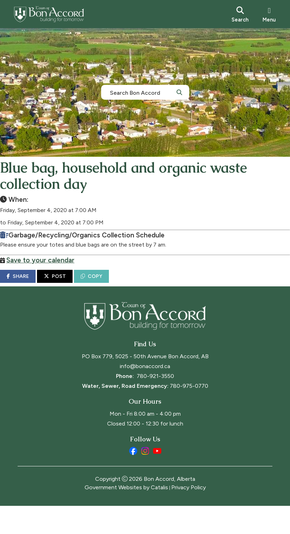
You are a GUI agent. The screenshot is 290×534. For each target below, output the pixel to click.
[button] (179, 92)
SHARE (35, 283)
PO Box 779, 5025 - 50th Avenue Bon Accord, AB (145, 384)
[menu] (269, 14)
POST (73, 283)
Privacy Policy (188, 515)
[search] (240, 14)
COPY (109, 283)
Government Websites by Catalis (126, 515)
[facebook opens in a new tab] (133, 479)
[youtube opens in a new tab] (157, 479)
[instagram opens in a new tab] (145, 479)
